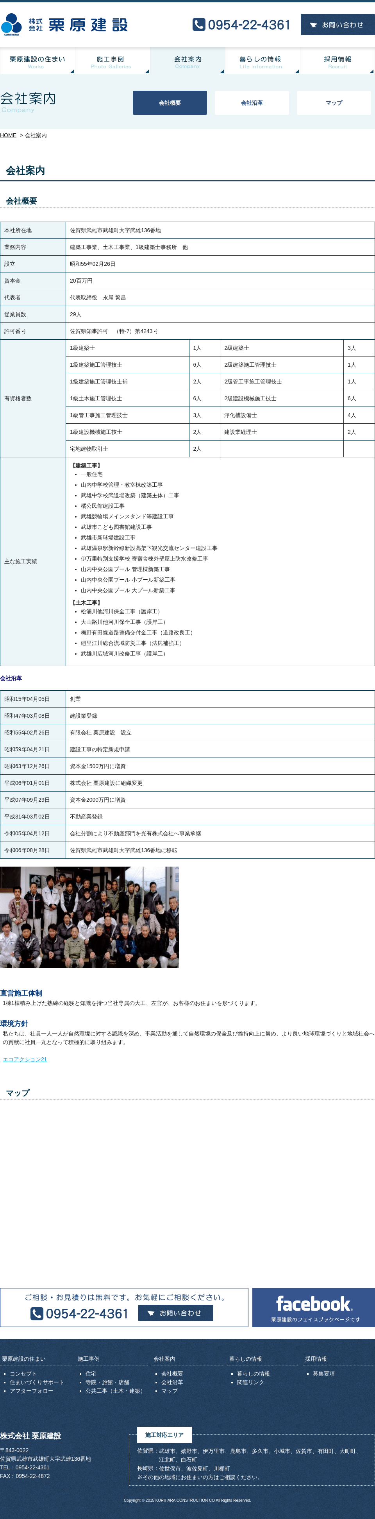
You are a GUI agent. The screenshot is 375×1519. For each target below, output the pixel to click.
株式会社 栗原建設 (64, 24)
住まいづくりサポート (37, 1382)
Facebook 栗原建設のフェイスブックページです (313, 1307)
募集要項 (324, 1373)
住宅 (91, 1373)
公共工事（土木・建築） (116, 1391)
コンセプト (23, 1373)
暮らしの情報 (253, 1373)
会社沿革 (252, 103)
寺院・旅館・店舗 (107, 1382)
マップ (334, 103)
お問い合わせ (338, 24)
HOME (8, 135)
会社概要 (170, 103)
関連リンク (250, 1382)
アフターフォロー (32, 1391)
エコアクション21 (25, 1059)
